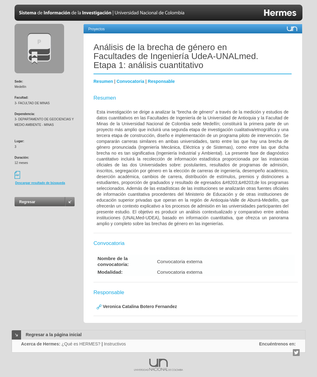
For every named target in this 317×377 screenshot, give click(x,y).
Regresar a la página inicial (54, 334)
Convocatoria (130, 81)
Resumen (103, 81)
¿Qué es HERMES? (81, 343)
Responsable (161, 81)
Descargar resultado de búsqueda (40, 183)
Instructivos (115, 343)
